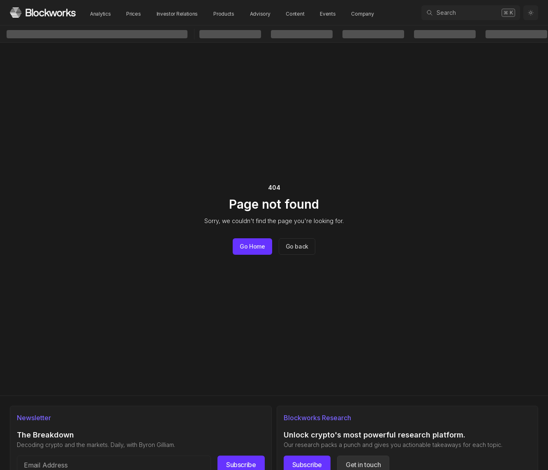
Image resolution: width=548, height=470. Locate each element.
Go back (297, 246)
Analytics (100, 14)
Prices (133, 14)
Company (362, 14)
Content (295, 14)
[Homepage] (43, 12)
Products (223, 14)
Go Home (252, 246)
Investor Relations (177, 14)
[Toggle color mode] (530, 12)
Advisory (260, 14)
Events (327, 14)
